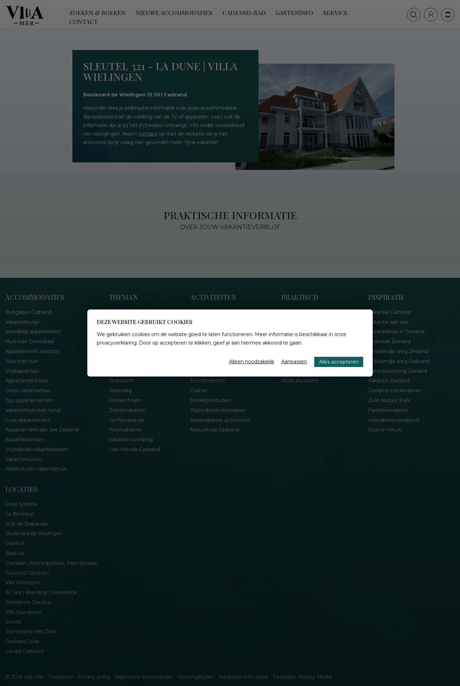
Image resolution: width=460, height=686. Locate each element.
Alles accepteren (338, 362)
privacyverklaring (117, 343)
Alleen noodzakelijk (251, 361)
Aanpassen (294, 361)
